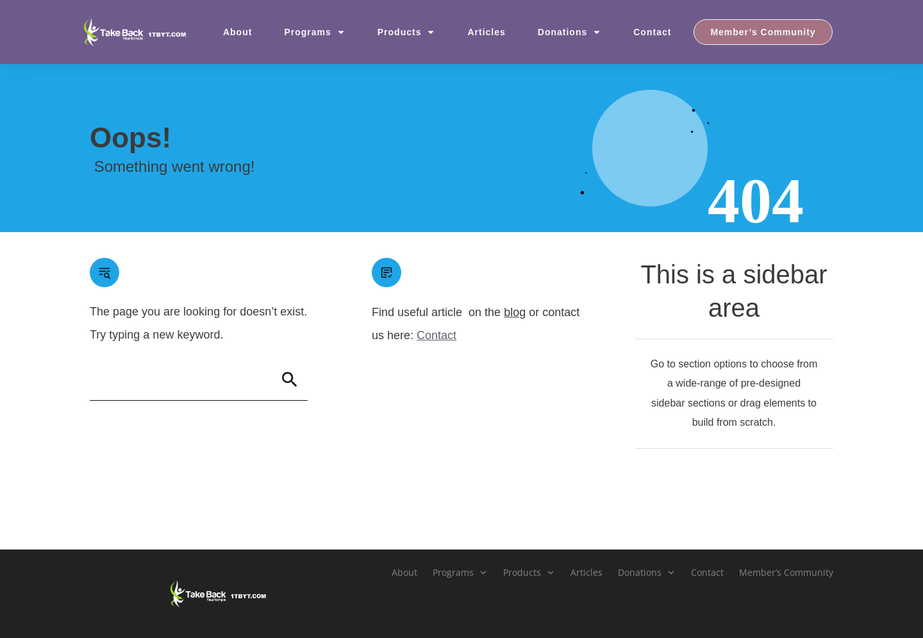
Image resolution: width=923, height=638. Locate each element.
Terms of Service (799, 599)
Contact (436, 335)
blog (515, 312)
